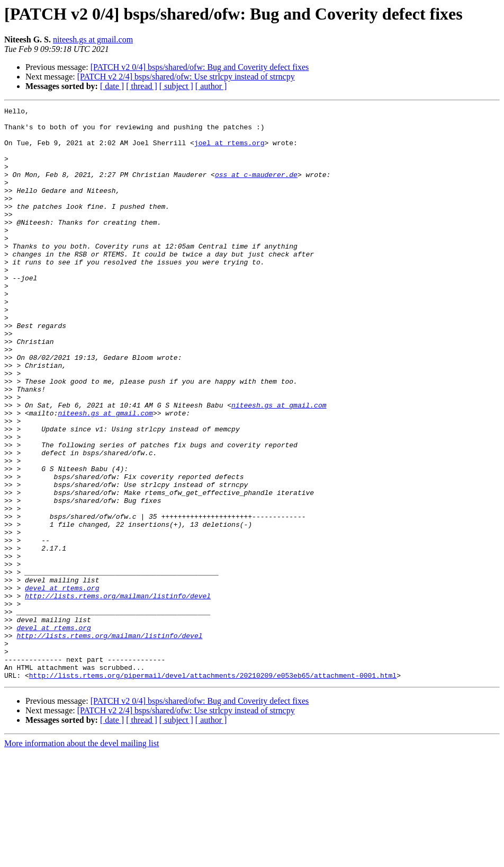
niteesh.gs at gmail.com (93, 39)
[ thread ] (141, 86)
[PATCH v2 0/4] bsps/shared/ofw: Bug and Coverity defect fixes (200, 67)
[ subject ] (176, 86)
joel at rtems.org (229, 150)
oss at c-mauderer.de (256, 188)
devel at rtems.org (62, 684)
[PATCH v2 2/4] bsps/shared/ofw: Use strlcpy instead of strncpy (186, 76)
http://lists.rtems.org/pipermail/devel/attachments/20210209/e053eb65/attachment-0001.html (213, 789)
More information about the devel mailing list (81, 857)
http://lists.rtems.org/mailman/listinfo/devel (118, 694)
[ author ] (211, 86)
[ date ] (112, 86)
